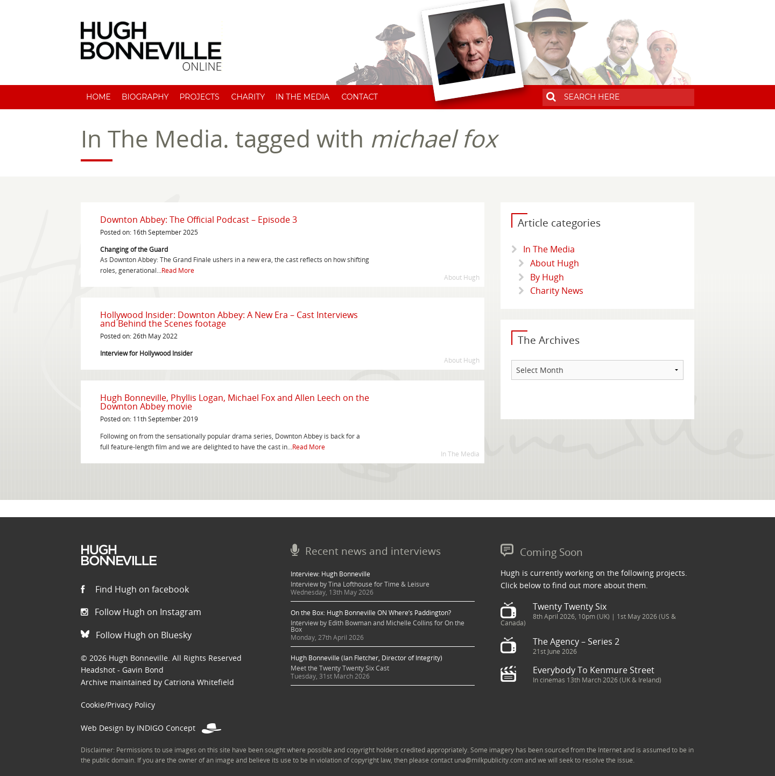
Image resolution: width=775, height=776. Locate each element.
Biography (145, 97)
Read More (177, 270)
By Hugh (547, 277)
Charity (248, 97)
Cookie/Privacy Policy (118, 705)
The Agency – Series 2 (576, 641)
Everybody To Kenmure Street (593, 670)
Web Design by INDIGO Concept (151, 728)
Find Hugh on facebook (135, 589)
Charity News (556, 291)
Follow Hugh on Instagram (141, 612)
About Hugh (554, 263)
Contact (359, 97)
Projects (199, 97)
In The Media (302, 97)
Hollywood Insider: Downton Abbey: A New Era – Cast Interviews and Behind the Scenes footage (229, 319)
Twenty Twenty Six (570, 606)
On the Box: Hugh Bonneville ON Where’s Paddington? (371, 612)
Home (98, 97)
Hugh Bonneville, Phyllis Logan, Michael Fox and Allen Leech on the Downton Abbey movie (234, 402)
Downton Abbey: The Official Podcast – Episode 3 (198, 219)
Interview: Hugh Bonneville (330, 574)
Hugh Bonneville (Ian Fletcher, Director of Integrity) (366, 657)
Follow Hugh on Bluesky (136, 635)
